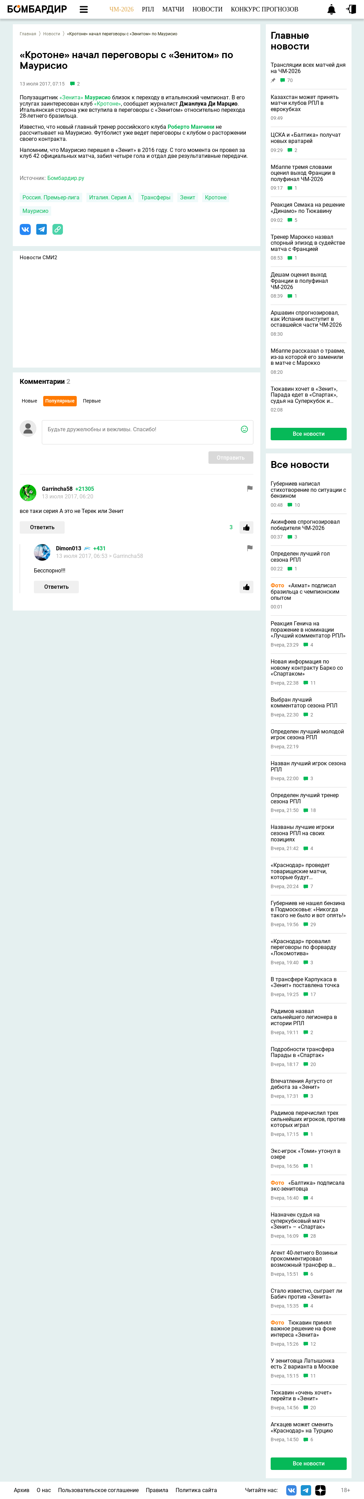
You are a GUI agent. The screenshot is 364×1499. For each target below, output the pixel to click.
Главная (28, 33)
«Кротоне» (107, 103)
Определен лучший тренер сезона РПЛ (305, 798)
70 (290, 80)
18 (313, 810)
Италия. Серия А (110, 197)
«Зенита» (71, 97)
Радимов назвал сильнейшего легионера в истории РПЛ (304, 1017)
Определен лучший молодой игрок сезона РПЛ (307, 735)
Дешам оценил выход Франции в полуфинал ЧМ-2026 (299, 281)
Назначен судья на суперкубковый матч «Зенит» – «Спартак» (298, 1221)
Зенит (187, 197)
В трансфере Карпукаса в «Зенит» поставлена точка (305, 982)
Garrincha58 (57, 489)
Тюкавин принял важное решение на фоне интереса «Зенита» (303, 1329)
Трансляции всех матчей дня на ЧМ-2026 (308, 68)
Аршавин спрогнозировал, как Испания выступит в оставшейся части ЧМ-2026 (306, 319)
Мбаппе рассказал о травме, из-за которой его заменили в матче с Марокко (308, 357)
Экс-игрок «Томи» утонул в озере (305, 1154)
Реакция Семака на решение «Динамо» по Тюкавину (308, 208)
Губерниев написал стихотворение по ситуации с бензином (308, 490)
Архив (21, 1490)
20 (313, 1064)
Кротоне (215, 197)
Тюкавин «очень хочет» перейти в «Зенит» (301, 1396)
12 (313, 1344)
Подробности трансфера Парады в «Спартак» (302, 1052)
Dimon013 (68, 548)
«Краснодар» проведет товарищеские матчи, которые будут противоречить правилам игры (304, 871)
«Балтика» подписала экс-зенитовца (308, 1186)
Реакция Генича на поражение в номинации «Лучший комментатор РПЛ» (308, 630)
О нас (44, 1490)
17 (313, 994)
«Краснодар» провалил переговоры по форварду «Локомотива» (303, 947)
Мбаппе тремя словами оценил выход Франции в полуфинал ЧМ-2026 (303, 173)
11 (313, 683)
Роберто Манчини (191, 127)
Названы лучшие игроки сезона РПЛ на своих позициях (302, 833)
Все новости (309, 434)
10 (297, 505)
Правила (157, 1490)
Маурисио (98, 97)
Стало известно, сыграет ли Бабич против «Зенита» (306, 1294)
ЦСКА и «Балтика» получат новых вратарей (306, 138)
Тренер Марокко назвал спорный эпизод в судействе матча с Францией (308, 243)
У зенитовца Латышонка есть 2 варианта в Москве (304, 1364)
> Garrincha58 (126, 556)
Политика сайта (196, 1490)
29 (313, 924)
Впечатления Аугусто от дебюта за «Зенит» (302, 1084)
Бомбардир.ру (65, 178)
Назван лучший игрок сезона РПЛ (308, 766)
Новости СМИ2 (38, 257)
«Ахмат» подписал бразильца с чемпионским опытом (305, 592)
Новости (51, 33)
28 (313, 1236)
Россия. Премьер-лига (51, 197)
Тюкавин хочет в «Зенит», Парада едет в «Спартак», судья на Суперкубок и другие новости (304, 395)
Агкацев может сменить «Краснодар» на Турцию (302, 1427)
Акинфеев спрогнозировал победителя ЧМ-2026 (305, 525)
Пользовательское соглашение (98, 1490)
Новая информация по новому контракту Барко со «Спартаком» (307, 668)
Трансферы (155, 197)
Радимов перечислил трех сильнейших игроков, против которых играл (308, 1119)
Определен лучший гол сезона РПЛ (300, 557)
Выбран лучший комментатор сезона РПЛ (304, 703)
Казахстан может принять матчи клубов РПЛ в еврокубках (305, 103)
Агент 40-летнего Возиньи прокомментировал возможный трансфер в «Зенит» (304, 1259)
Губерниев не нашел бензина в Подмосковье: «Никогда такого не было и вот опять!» (308, 909)
